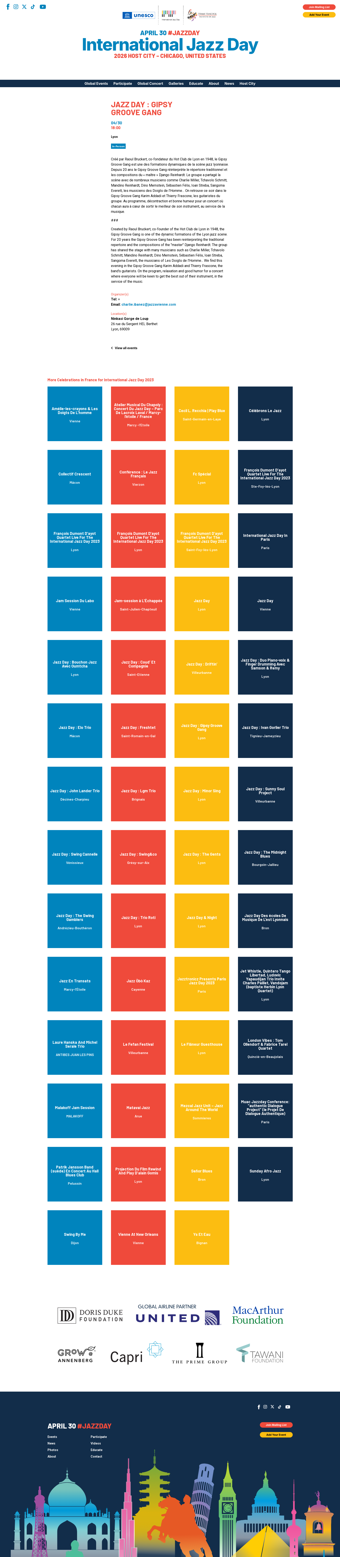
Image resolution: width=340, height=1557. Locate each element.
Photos (53, 1450)
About (214, 83)
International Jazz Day (170, 44)
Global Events (96, 83)
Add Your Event (319, 14)
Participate (122, 83)
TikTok (33, 7)
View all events (126, 348)
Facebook (7, 7)
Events (52, 1437)
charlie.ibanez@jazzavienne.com (149, 304)
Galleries (176, 83)
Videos (96, 1443)
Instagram (15, 6)
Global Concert (150, 83)
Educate (196, 83)
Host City (247, 83)
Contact (96, 1456)
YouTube (43, 7)
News (229, 83)
